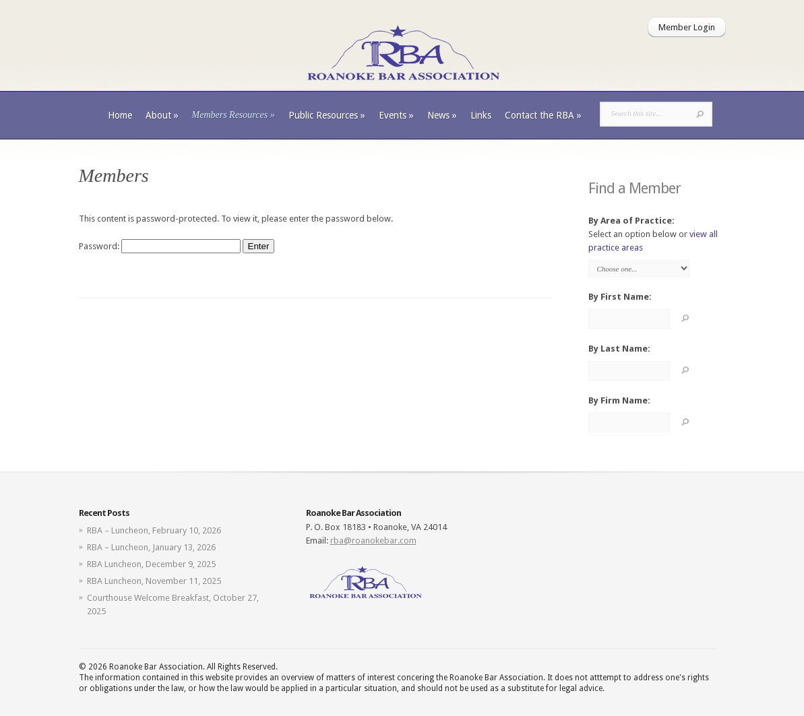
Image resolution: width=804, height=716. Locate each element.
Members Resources (233, 115)
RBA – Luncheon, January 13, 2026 (151, 547)
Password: (160, 246)
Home (120, 115)
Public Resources (326, 115)
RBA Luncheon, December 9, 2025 (151, 564)
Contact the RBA (543, 115)
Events (396, 115)
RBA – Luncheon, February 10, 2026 (154, 530)
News (442, 115)
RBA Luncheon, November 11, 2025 (154, 581)
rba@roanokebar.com (373, 540)
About (162, 115)
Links (480, 115)
